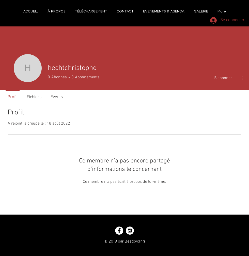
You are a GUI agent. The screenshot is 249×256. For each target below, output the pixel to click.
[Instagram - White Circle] (130, 231)
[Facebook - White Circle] (119, 231)
